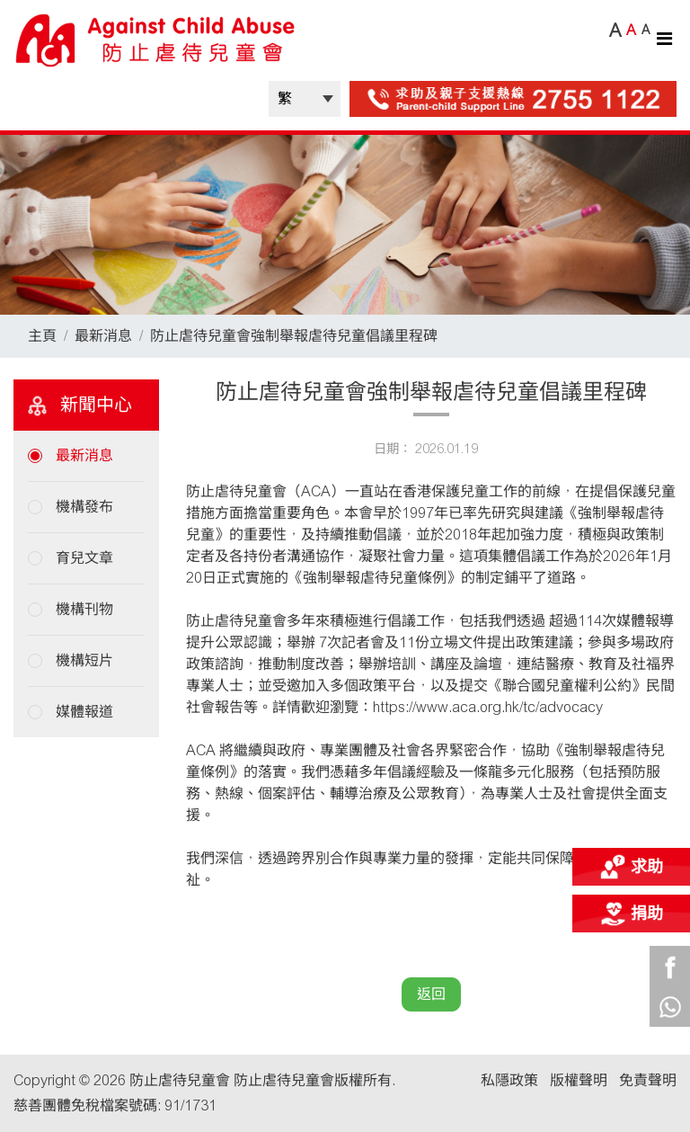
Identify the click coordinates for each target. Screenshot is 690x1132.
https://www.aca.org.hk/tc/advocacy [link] (488, 707)
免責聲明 (648, 1080)
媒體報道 (84, 711)
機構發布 (84, 506)
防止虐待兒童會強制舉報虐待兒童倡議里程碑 (294, 335)
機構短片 (84, 660)
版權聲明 (578, 1080)
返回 (431, 994)
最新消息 (103, 335)
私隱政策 (509, 1080)
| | (305, 99)
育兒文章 (84, 558)
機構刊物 (84, 609)
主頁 (42, 335)
